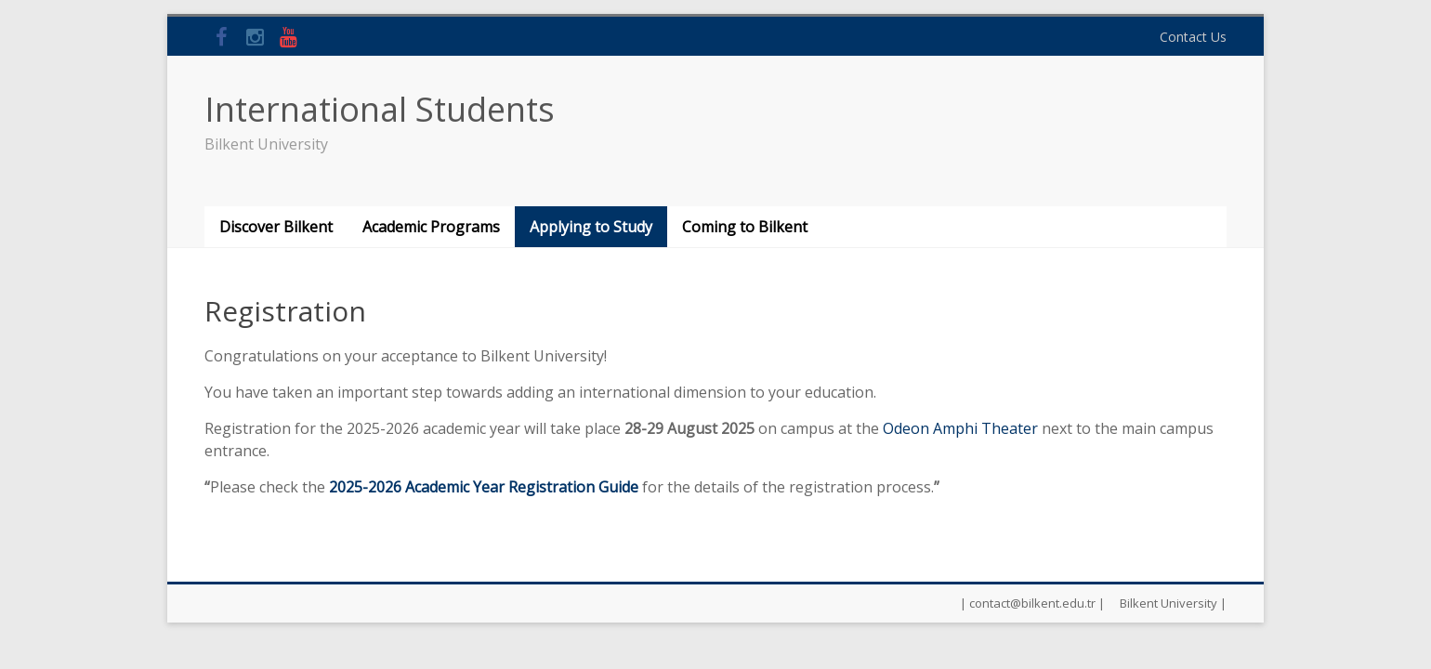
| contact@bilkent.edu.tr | (1032, 603)
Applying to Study (591, 226)
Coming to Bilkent (744, 226)
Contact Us (1193, 37)
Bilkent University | (1173, 603)
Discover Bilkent (276, 226)
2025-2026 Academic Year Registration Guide (483, 487)
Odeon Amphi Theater (960, 428)
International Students (379, 109)
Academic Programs (431, 226)
